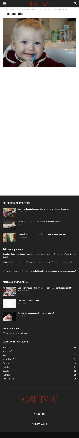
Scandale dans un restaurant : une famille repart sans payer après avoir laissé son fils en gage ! (39, 255)
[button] (4, 3)
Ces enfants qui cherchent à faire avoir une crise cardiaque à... (43, 209)
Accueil (5, 10)
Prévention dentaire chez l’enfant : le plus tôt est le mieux (31, 10)
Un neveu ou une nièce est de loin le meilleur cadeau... (40, 222)
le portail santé (22, 333)
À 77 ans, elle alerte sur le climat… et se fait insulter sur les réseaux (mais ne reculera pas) (39, 271)
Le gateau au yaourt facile (28, 300)
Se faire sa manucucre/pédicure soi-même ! (36, 313)
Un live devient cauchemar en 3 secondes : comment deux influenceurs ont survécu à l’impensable (37, 263)
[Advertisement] (39, 87)
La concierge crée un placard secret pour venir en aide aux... (42, 234)
